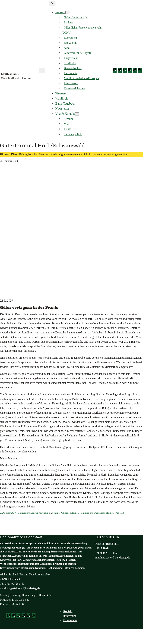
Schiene (55, 513)
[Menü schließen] (52, 3)
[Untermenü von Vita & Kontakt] (77, 114)
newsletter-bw (45, 513)
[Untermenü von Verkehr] (67, 12)
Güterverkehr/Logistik (28, 513)
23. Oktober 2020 (8, 513)
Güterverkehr (87, 513)
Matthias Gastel (10, 74)
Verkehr (60, 12)
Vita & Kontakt (65, 113)
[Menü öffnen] (42, 70)
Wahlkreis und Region (104, 513)
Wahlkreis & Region (69, 513)
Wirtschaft (119, 513)
